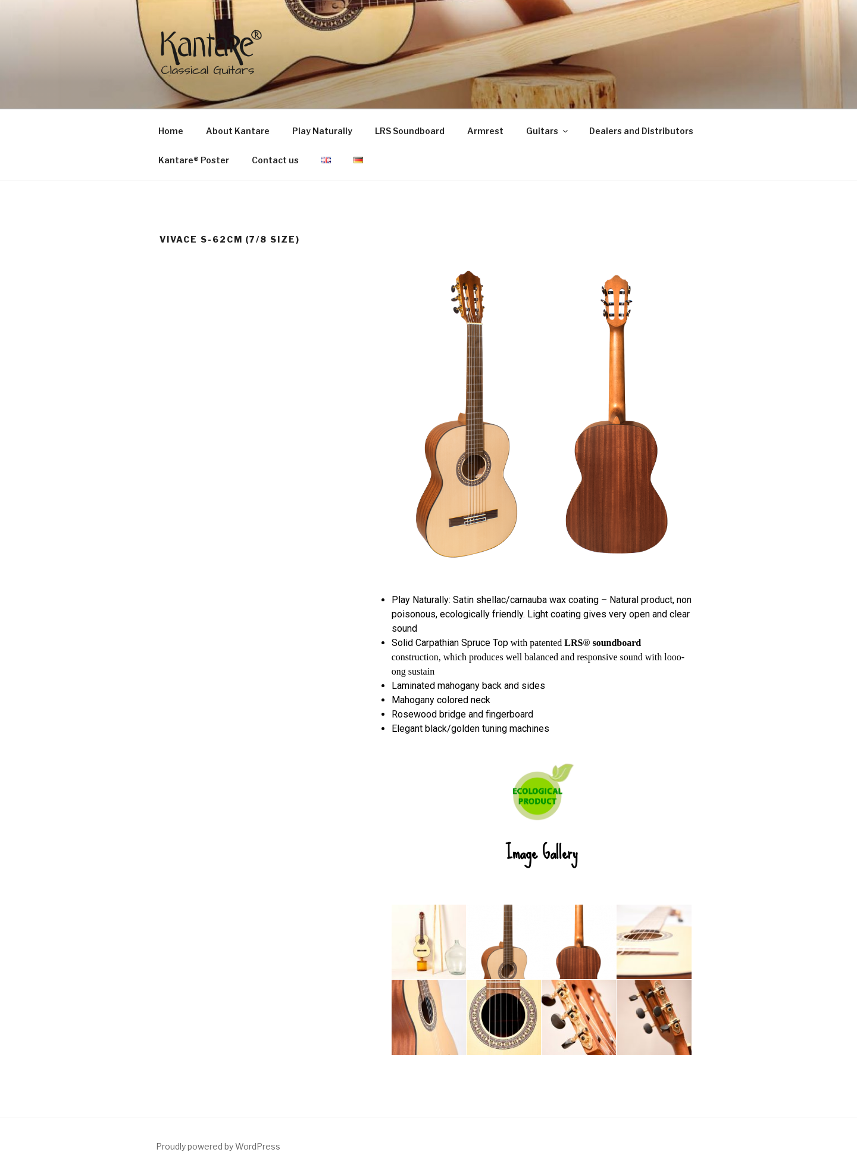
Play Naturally (322, 131)
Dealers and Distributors (641, 131)
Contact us (275, 160)
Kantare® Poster (193, 160)
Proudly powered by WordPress (218, 1146)
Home (170, 131)
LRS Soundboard (410, 131)
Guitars (548, 131)
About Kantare (238, 131)
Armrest (485, 131)
